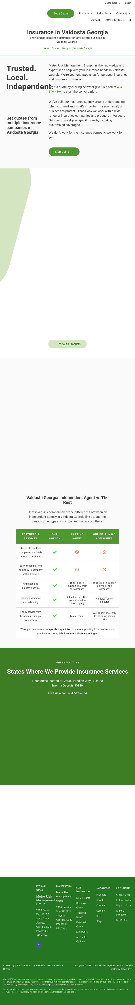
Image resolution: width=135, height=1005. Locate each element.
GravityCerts (126, 969)
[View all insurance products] (67, 344)
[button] (130, 20)
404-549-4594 (77, 693)
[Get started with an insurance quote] (64, 151)
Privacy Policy (23, 965)
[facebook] (39, 945)
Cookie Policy (38, 965)
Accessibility (8, 965)
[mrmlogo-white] (16, 890)
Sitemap (6, 969)
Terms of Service (55, 965)
